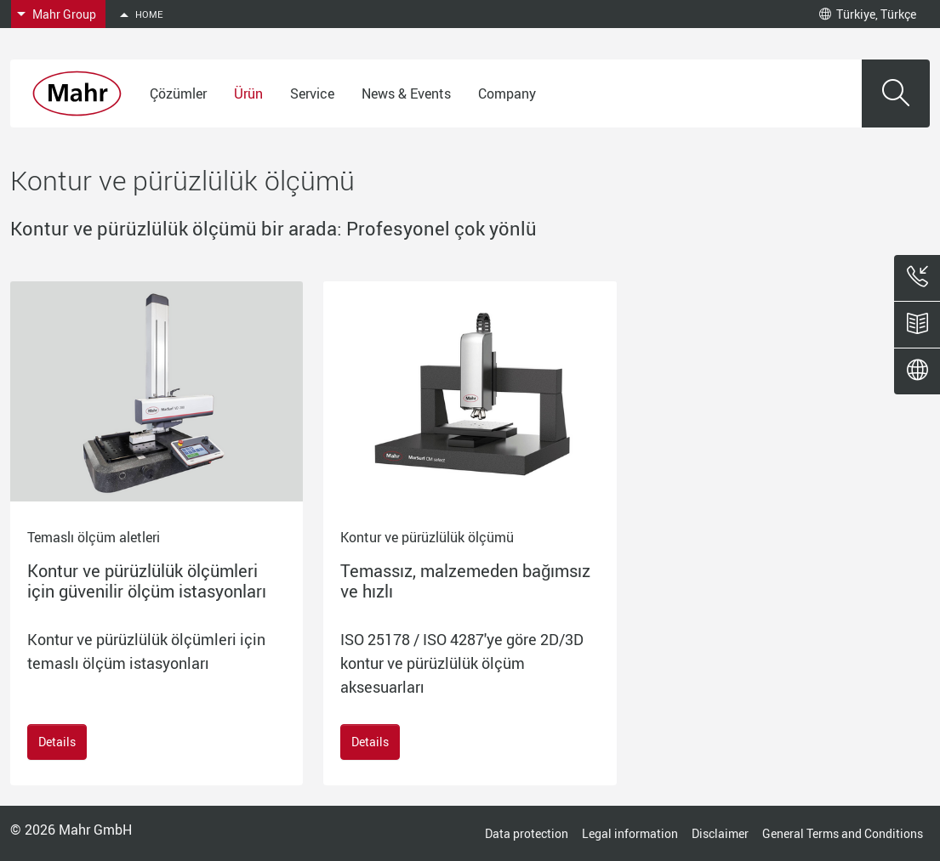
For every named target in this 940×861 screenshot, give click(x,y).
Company (507, 93)
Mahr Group (64, 14)
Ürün (248, 93)
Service (312, 93)
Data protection (526, 833)
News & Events (406, 93)
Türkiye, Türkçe (867, 14)
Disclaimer (720, 833)
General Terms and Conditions (842, 833)
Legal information (630, 833)
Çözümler (178, 93)
